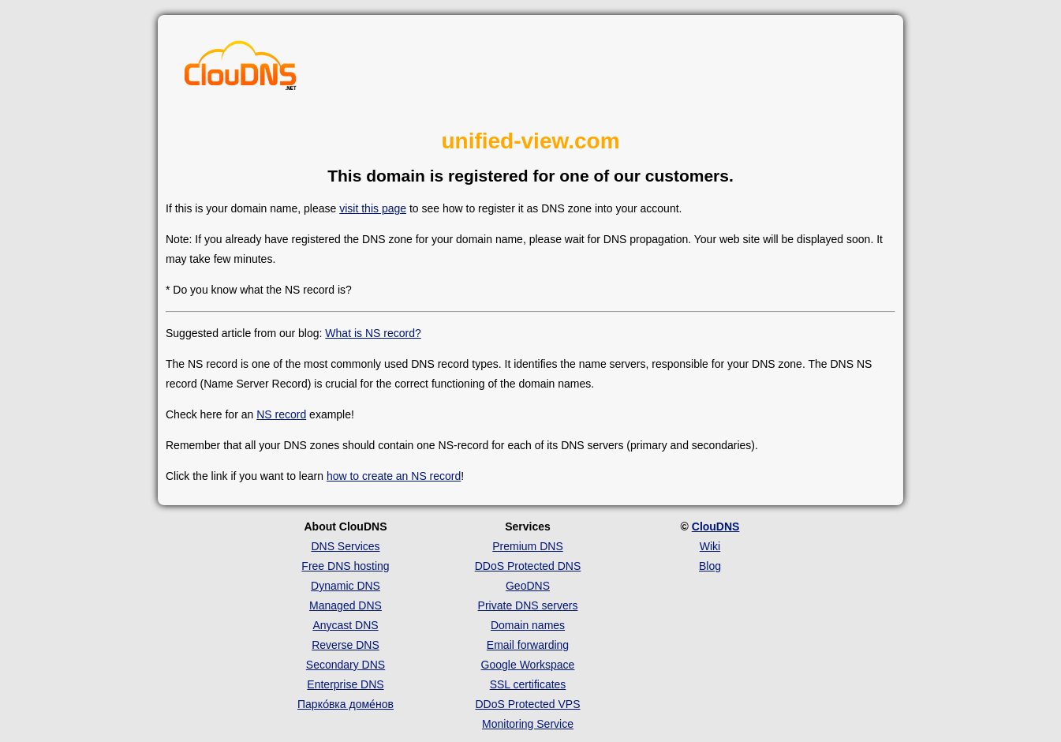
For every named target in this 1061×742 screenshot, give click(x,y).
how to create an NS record (394, 476)
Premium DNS (527, 546)
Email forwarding (528, 645)
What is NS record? (372, 333)
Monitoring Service (527, 724)
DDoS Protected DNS (528, 566)
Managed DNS (345, 605)
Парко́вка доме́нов (345, 704)
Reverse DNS (345, 645)
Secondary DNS (345, 664)
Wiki (710, 546)
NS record (281, 414)
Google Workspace (528, 664)
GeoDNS (528, 585)
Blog (710, 566)
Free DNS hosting (345, 566)
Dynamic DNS (345, 585)
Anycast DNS (345, 625)
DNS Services (345, 546)
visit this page (372, 208)
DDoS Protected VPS (527, 704)
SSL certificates (528, 684)
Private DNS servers (528, 605)
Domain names (528, 625)
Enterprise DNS (345, 684)
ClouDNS (716, 526)
